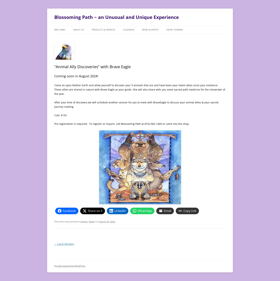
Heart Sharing (174, 29)
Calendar (128, 29)
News (92, 221)
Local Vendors (64, 244)
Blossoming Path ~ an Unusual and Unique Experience (116, 17)
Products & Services (103, 29)
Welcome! (59, 29)
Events (84, 221)
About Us (78, 29)
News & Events (150, 29)
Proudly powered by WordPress (69, 265)
